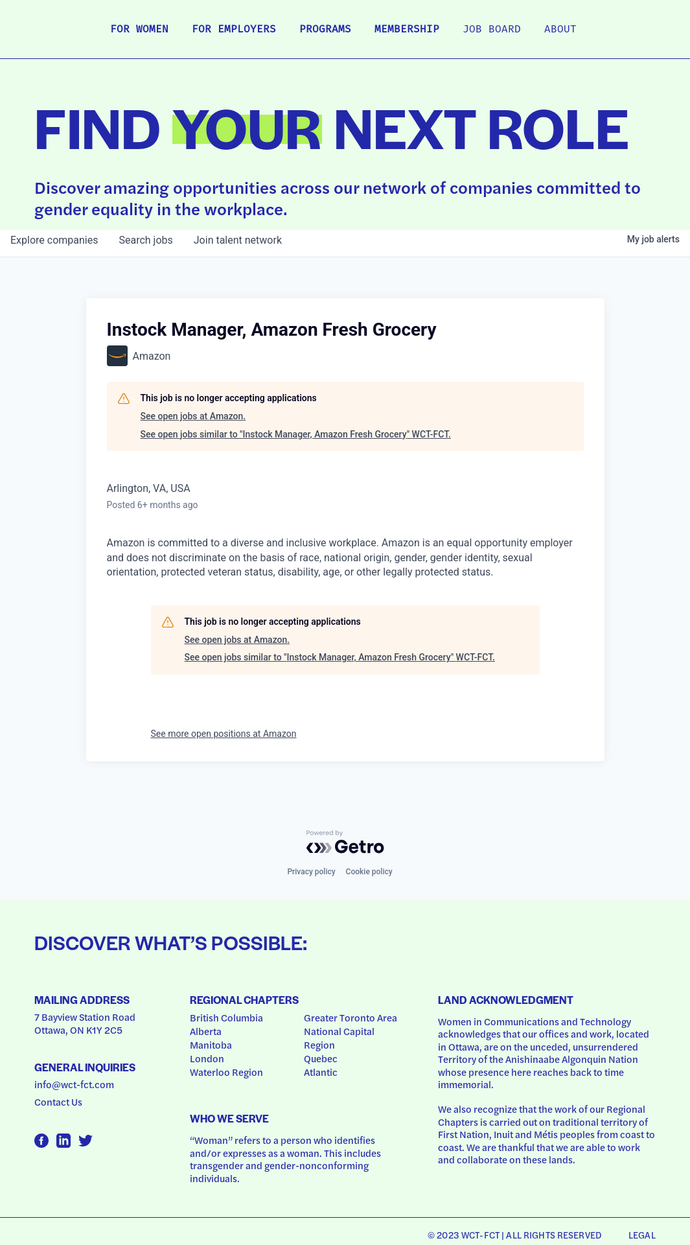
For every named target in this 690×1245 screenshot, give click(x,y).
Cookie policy (369, 871)
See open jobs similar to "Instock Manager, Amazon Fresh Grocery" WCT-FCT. (296, 434)
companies (54, 240)
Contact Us (58, 1101)
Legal (642, 1234)
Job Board (492, 30)
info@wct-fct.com (74, 1084)
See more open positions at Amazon (224, 733)
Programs (325, 30)
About (560, 30)
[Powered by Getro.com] (345, 842)
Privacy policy (311, 871)
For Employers (234, 30)
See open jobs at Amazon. (193, 416)
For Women (139, 30)
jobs (145, 240)
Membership (406, 30)
